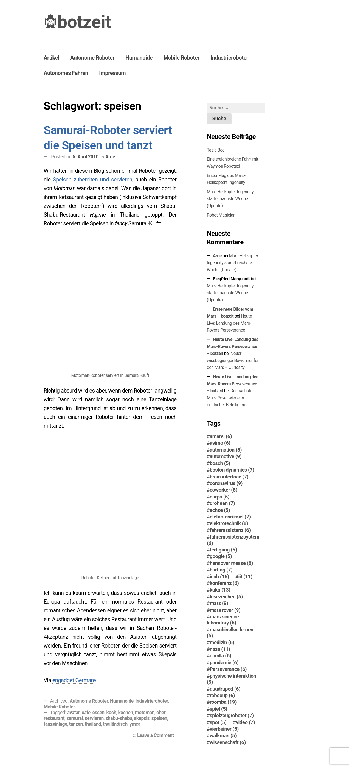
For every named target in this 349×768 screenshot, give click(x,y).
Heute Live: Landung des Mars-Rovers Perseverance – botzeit (232, 346)
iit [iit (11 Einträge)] (245, 577)
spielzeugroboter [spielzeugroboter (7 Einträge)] (232, 716)
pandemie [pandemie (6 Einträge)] (224, 663)
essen (98, 712)
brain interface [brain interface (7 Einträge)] (229, 477)
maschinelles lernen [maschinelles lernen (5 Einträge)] (230, 633)
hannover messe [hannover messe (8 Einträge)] (231, 563)
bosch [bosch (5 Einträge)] (220, 463)
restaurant (54, 718)
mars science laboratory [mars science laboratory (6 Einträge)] (223, 620)
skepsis (142, 718)
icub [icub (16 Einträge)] (219, 577)
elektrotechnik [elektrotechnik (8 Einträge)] (229, 523)
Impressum (112, 73)
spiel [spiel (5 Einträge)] (218, 709)
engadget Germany (74, 680)
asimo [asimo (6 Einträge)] (220, 443)
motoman (144, 712)
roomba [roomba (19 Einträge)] (223, 702)
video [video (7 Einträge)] (245, 722)
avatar (73, 712)
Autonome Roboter (92, 57)
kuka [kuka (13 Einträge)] (220, 590)
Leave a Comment (157, 735)
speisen (159, 718)
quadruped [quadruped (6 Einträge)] (225, 689)
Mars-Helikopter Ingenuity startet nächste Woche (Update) (230, 198)
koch (111, 712)
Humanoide (139, 57)
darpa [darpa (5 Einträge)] (219, 497)
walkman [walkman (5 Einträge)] (223, 736)
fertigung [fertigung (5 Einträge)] (223, 550)
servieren (94, 718)
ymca (135, 724)
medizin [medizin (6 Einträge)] (222, 643)
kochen (125, 712)
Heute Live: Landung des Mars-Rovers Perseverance (229, 323)
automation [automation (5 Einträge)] (226, 450)
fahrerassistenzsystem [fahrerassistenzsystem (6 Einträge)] (233, 540)
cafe (86, 712)
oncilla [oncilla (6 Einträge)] (220, 656)
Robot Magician (221, 215)
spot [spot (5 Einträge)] (218, 722)
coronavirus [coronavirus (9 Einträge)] (226, 483)
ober (161, 712)
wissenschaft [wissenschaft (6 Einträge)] (228, 742)
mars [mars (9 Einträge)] (219, 603)
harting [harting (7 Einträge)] (221, 570)
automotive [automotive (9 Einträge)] (225, 456)
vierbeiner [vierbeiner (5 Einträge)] (224, 729)
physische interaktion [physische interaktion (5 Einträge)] (231, 679)
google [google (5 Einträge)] (221, 556)
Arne (110, 156)
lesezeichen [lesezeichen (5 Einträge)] (226, 597)
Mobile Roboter (181, 57)
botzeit (84, 22)
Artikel (51, 57)
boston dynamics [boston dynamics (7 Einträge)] (232, 470)
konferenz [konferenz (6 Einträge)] (224, 583)
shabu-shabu (119, 718)
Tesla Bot (215, 150)
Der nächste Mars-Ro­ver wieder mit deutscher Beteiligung (229, 397)
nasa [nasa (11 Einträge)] (220, 649)
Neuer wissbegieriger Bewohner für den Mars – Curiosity (233, 360)
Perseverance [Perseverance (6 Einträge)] (228, 669)
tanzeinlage (55, 724)
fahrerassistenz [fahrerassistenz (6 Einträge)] (230, 530)
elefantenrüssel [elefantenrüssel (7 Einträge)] (230, 517)
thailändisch (115, 724)
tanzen (76, 724)
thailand (93, 724)
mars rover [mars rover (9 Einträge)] (225, 610)
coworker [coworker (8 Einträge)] (223, 490)
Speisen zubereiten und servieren (92, 179)
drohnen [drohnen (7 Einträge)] (222, 503)
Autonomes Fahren (66, 73)
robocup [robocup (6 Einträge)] (222, 696)
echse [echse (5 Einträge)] (220, 510)
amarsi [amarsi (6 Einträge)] (221, 436)
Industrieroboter (229, 57)
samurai (74, 718)
